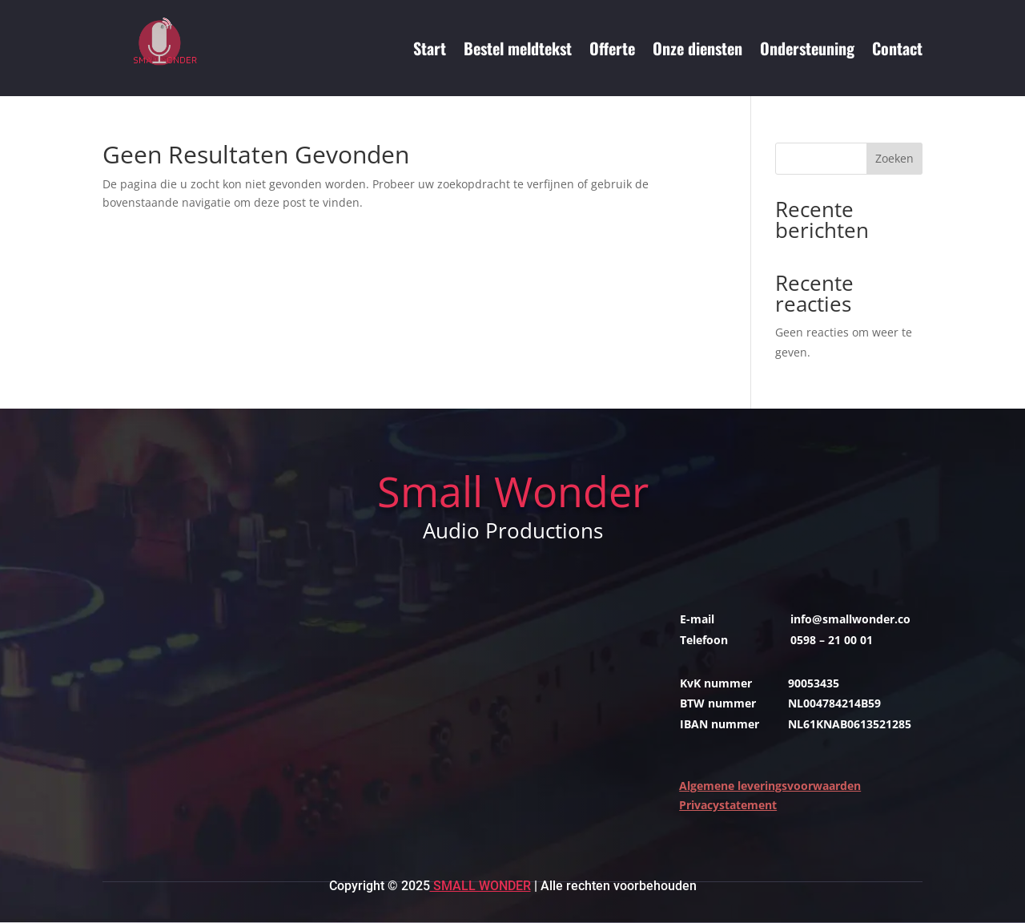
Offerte (612, 48)
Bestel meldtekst (518, 48)
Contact (897, 48)
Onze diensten (697, 48)
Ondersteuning (807, 48)
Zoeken (894, 158)
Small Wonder (480, 885)
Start (429, 48)
